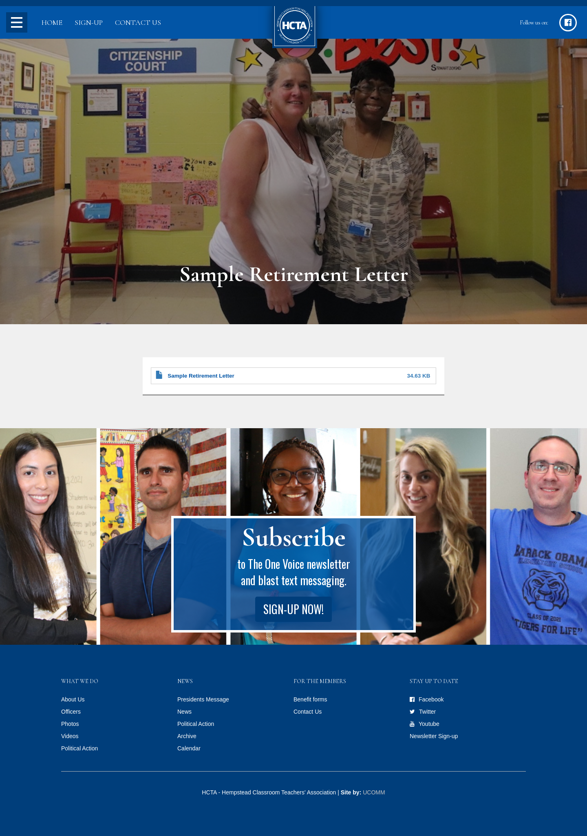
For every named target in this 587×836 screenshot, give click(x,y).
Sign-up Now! (293, 609)
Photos (70, 724)
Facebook (431, 699)
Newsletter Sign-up (434, 736)
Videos (70, 736)
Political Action (79, 748)
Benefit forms (310, 699)
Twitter (427, 711)
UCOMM (374, 792)
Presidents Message (203, 699)
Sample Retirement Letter (201, 376)
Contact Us (138, 22)
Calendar (189, 748)
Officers (71, 711)
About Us (73, 699)
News (184, 711)
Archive (186, 736)
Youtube (429, 724)
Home (52, 22)
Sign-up (89, 22)
